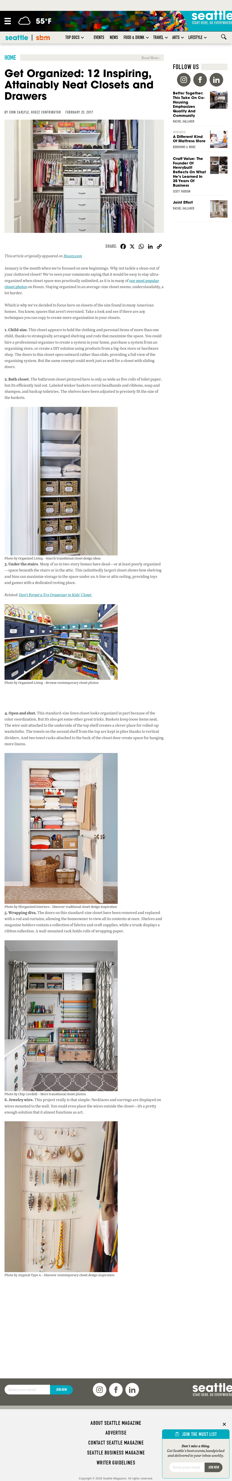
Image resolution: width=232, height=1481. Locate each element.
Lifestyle (195, 37)
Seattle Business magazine (116, 1453)
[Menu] (8, 21)
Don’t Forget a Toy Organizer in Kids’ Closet (55, 594)
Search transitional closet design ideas (73, 558)
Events (99, 37)
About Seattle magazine (116, 1423)
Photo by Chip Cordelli (21, 1094)
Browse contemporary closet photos (72, 682)
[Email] (27, 1390)
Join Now (61, 1389)
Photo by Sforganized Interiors (27, 906)
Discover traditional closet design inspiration (84, 906)
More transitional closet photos (63, 1094)
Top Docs (72, 37)
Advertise (116, 1433)
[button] (82, 37)
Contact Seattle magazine (116, 1443)
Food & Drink (134, 37)
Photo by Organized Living (24, 558)
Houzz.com (73, 255)
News (114, 37)
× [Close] (224, 1424)
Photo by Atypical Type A (23, 1275)
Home (10, 57)
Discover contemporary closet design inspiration (79, 1275)
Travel (158, 37)
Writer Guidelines (116, 1462)
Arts (175, 37)
